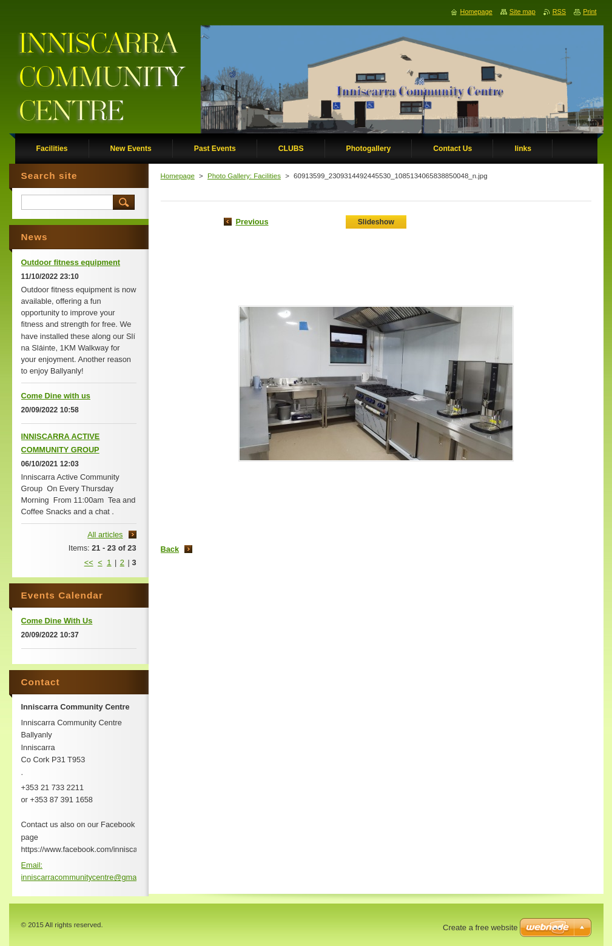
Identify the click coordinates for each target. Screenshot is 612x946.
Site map (522, 11)
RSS (559, 11)
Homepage (178, 175)
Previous (252, 221)
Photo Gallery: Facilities (244, 175)
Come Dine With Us (57, 620)
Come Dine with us (55, 395)
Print (589, 11)
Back (170, 549)
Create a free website (480, 927)
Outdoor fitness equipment (71, 262)
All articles (105, 534)
